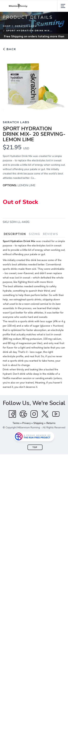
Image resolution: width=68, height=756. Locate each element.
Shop (7, 26)
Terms (16, 423)
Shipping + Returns (44, 423)
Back (9, 49)
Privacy (26, 423)
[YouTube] (55, 414)
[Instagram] (34, 414)
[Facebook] (12, 414)
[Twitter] (45, 414)
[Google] (23, 414)
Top (34, 447)
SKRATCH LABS (25, 26)
